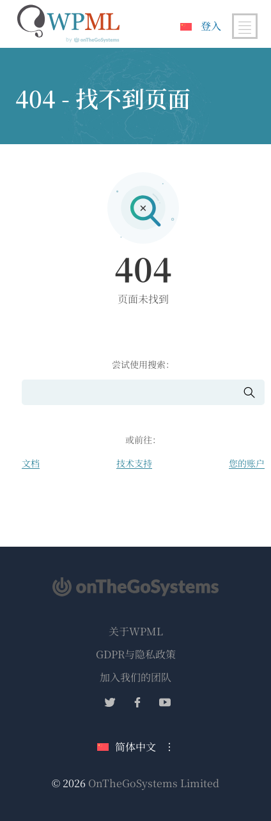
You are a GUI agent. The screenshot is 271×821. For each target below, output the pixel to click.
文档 (31, 463)
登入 (211, 25)
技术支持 (134, 463)
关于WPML (136, 631)
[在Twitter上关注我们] (110, 704)
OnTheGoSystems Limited (153, 783)
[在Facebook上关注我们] (137, 704)
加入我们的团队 (135, 677)
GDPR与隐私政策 (136, 654)
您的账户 (247, 463)
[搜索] (132, 393)
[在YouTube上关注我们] (165, 704)
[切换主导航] (245, 26)
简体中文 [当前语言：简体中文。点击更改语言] (126, 746)
